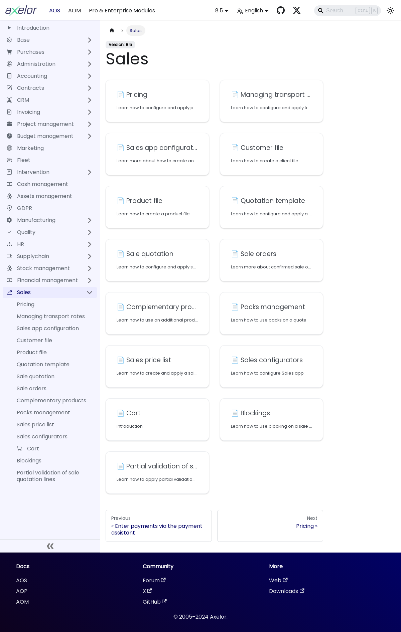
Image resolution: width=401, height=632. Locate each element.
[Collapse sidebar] (50, 546)
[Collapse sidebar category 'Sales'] (89, 292)
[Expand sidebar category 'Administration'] (89, 64)
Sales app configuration (48, 328)
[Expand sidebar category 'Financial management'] (89, 280)
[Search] (347, 10)
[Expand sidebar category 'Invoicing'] (89, 112)
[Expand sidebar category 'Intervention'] (89, 172)
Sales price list (35, 424)
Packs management (43, 412)
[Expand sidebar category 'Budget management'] (89, 136)
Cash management (37, 184)
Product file (32, 352)
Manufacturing (31, 220)
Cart (28, 448)
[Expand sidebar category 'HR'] (89, 244)
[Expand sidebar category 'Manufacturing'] (89, 220)
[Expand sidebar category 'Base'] (89, 40)
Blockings (29, 460)
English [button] (250, 10)
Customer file (34, 340)
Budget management (40, 136)
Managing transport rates (51, 316)
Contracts (25, 88)
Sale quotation (35, 376)
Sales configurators (42, 436)
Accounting (27, 76)
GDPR (19, 208)
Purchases (25, 52)
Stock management (38, 268)
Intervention (28, 172)
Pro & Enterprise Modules (122, 10)
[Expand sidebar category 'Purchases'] (89, 52)
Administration (31, 64)
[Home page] (112, 30)
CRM (18, 100)
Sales (19, 292)
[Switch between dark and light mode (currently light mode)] (390, 10)
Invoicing (23, 112)
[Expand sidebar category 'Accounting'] (89, 76)
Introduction (28, 28)
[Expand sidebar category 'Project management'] (89, 124)
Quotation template (43, 364)
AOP (21, 591)
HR (15, 244)
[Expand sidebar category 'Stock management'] (89, 268)
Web (278, 580)
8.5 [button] (219, 10)
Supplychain (28, 256)
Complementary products (51, 400)
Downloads (286, 591)
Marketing (25, 148)
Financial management (42, 280)
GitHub (155, 602)
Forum (154, 580)
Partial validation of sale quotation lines (48, 476)
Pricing (25, 304)
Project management (40, 124)
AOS (54, 10)
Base (18, 40)
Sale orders (31, 388)
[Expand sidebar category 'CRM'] (89, 100)
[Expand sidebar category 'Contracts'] (89, 88)
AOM (74, 10)
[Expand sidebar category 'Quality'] (89, 232)
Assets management (39, 196)
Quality (21, 232)
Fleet (18, 160)
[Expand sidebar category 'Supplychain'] (89, 256)
